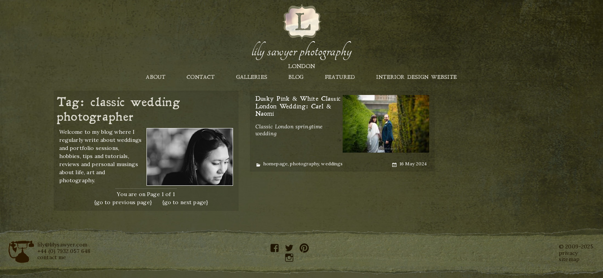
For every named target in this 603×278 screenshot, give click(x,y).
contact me (52, 257)
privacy (568, 253)
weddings (332, 163)
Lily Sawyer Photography (301, 51)
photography (304, 163)
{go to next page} (185, 202)
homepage (275, 163)
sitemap (569, 259)
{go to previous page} (123, 202)
